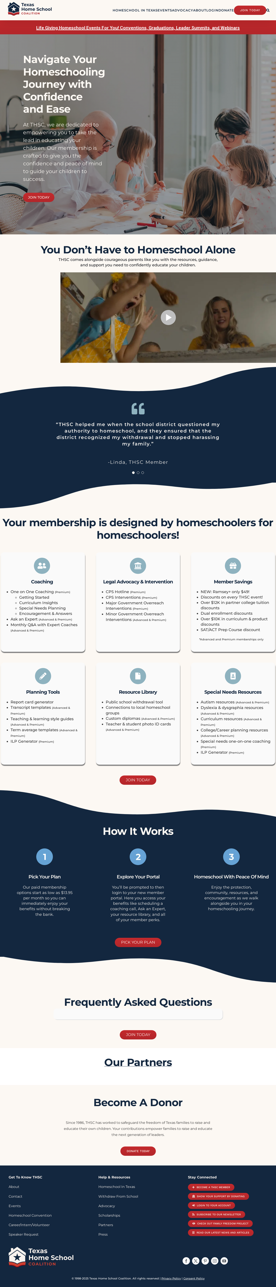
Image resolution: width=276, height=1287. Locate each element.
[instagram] (214, 1261)
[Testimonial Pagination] (133, 472)
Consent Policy (194, 1278)
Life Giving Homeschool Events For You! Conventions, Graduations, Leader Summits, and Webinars (138, 27)
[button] (268, 10)
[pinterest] (205, 1261)
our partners (138, 1062)
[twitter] (195, 1261)
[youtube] (224, 1261)
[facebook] (186, 1261)
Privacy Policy (171, 1278)
